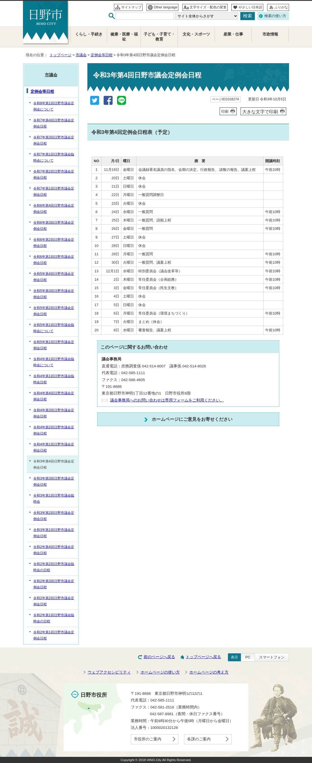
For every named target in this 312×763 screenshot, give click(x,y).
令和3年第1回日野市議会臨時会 (53, 498)
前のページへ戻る (159, 657)
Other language (166, 7)
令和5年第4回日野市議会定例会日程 (53, 277)
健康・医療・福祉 (124, 36)
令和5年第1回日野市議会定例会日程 (53, 345)
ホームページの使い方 (160, 672)
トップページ (60, 55)
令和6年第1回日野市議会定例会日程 (53, 260)
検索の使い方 (275, 16)
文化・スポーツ (196, 34)
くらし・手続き (89, 34)
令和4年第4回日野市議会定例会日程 (53, 396)
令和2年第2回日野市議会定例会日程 (53, 601)
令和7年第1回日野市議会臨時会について (53, 157)
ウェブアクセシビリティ (109, 672)
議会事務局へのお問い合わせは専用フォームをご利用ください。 (167, 400)
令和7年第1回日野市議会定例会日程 (53, 191)
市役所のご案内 (147, 739)
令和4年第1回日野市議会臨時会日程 (53, 379)
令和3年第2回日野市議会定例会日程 (53, 516)
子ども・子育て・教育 (159, 36)
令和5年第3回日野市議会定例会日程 (53, 294)
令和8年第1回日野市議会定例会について (53, 106)
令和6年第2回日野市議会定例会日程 (53, 243)
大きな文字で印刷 (260, 111)
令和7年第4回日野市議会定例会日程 (53, 123)
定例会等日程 (102, 55)
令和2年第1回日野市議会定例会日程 (53, 635)
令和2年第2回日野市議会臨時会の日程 (53, 567)
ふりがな (281, 7)
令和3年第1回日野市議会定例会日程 (53, 533)
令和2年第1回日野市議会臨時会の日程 (53, 618)
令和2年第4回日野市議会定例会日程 (53, 550)
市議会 (81, 55)
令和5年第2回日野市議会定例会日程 (53, 311)
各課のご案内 (199, 739)
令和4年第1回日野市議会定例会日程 (53, 447)
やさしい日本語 (250, 7)
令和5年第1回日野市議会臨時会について (53, 328)
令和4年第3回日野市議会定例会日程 (53, 413)
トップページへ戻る (203, 657)
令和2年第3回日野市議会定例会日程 (53, 584)
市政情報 (270, 34)
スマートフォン (272, 657)
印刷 (225, 111)
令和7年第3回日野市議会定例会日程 (53, 140)
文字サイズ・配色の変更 (208, 7)
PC (247, 657)
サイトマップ (131, 7)
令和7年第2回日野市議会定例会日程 (53, 174)
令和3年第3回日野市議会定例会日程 (53, 481)
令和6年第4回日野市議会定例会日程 (53, 209)
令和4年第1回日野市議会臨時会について (53, 362)
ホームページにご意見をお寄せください (192, 419)
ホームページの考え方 (209, 672)
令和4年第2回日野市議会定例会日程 (53, 430)
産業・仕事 (233, 34)
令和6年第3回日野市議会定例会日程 (53, 226)
